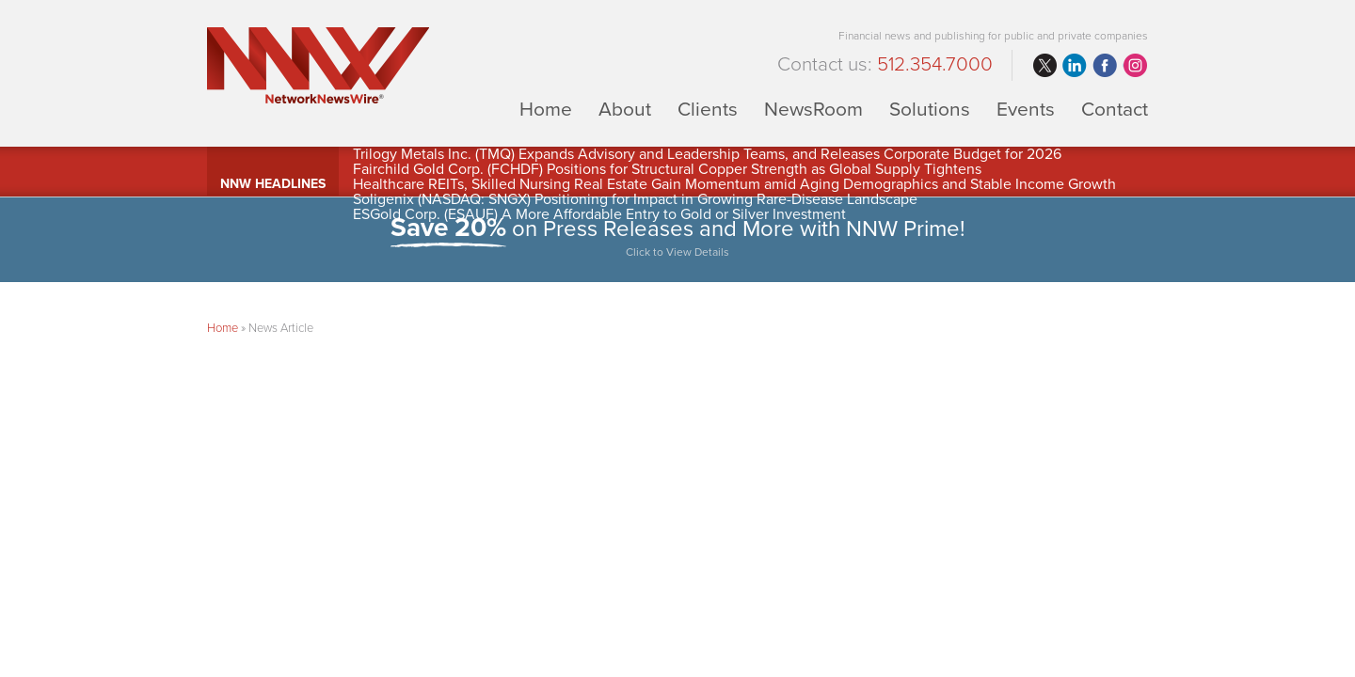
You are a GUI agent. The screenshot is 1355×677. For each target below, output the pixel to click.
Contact (1114, 108)
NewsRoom (813, 108)
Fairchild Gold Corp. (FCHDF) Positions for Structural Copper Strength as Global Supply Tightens (667, 169)
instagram (1135, 66)
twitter (1044, 66)
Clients (708, 108)
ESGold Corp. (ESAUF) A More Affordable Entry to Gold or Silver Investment (599, 214)
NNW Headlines (273, 184)
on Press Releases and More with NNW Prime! (677, 239)
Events (1025, 108)
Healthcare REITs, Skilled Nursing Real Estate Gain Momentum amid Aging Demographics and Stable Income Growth (734, 184)
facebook (1104, 66)
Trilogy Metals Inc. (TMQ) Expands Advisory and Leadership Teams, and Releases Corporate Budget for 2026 (707, 154)
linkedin (1074, 66)
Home (545, 108)
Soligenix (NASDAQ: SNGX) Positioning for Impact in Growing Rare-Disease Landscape (635, 199)
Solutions (929, 108)
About (624, 108)
